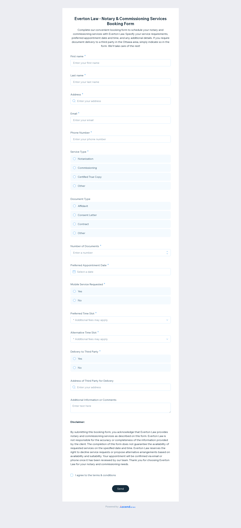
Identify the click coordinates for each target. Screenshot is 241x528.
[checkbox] (71, 475)
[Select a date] (122, 271)
